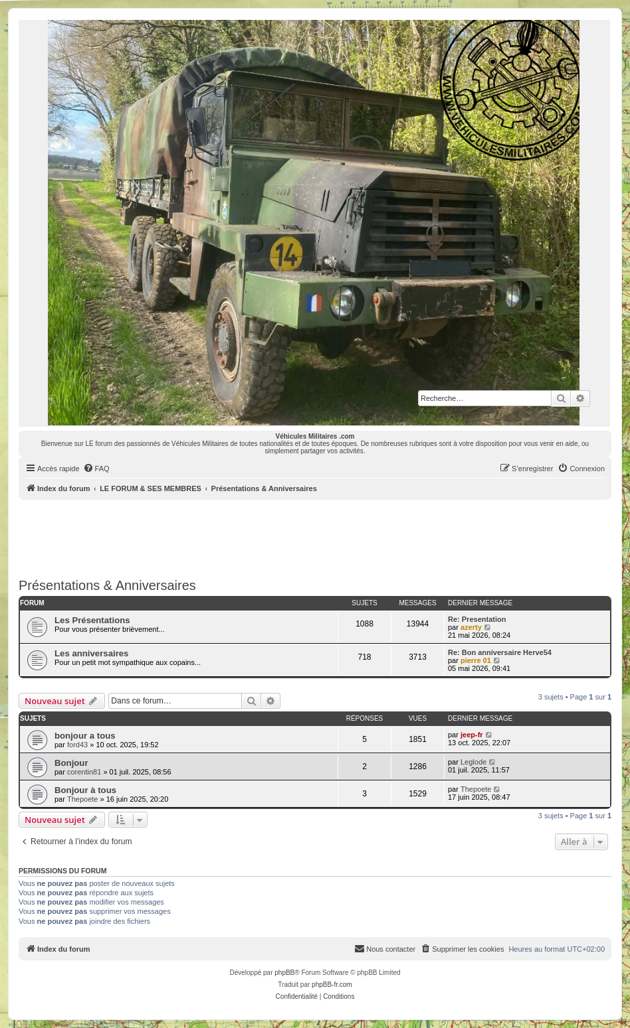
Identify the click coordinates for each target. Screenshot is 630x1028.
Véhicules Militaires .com (315, 436)
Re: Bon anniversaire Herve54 (500, 652)
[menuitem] (96, 469)
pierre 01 (476, 660)
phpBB (284, 972)
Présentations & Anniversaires (107, 585)
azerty (471, 627)
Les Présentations (92, 620)
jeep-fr (472, 735)
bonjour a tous (85, 736)
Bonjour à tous (85, 790)
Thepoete (82, 799)
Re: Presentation (477, 619)
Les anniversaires (91, 653)
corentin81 (84, 772)
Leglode (473, 762)
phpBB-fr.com (332, 984)
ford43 (77, 745)
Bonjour (71, 763)
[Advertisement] (315, 536)
